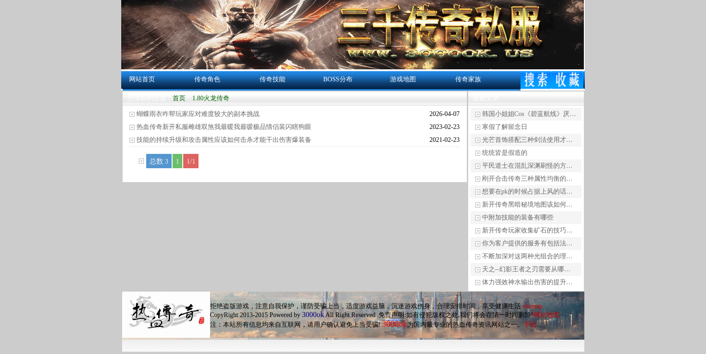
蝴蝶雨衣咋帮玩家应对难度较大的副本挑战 (198, 113)
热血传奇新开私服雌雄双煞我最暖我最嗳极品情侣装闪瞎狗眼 (223, 126)
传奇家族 (468, 79)
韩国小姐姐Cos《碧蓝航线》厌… (529, 113)
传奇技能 (272, 79)
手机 (530, 324)
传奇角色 (207, 79)
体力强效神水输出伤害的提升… (527, 282)
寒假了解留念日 (504, 126)
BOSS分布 (337, 79)
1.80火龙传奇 (210, 98)
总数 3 (158, 161)
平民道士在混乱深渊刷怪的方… (527, 165)
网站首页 (142, 79)
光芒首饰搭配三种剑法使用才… (527, 139)
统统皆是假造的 (504, 152)
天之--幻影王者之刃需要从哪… (526, 269)
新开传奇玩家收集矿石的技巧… (527, 230)
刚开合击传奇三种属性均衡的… (527, 178)
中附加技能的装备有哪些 (517, 217)
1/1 (190, 161)
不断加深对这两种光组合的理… (527, 256)
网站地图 (546, 314)
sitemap (532, 306)
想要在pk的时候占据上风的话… (527, 191)
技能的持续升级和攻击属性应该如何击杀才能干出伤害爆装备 (223, 139)
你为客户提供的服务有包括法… (527, 243)
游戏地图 (403, 79)
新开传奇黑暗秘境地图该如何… (527, 204)
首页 (179, 98)
